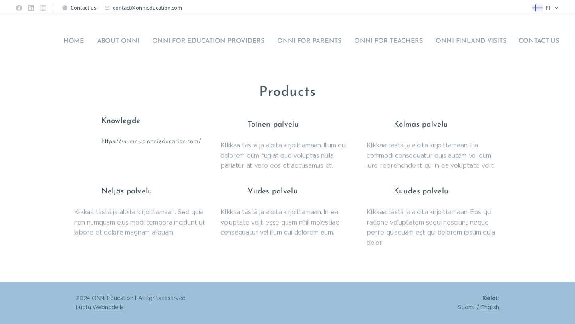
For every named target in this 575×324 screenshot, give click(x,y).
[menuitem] (484, 42)
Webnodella (108, 307)
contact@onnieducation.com (147, 7)
